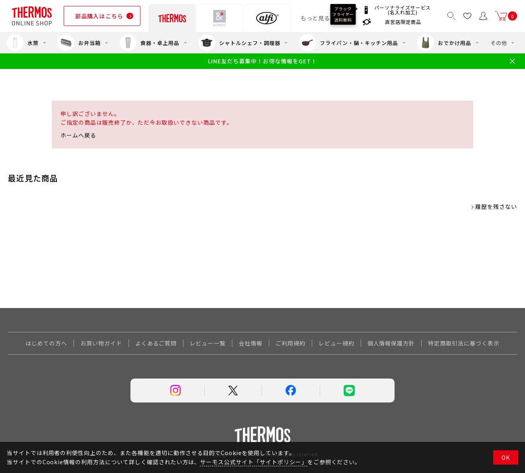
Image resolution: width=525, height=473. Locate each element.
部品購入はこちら (99, 16)
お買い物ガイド (101, 343)
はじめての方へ (46, 343)
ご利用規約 (290, 343)
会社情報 (250, 343)
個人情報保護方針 (391, 343)
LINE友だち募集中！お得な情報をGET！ (262, 61)
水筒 (23, 42)
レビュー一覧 (208, 343)
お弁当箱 (79, 42)
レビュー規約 (336, 343)
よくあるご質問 (156, 343)
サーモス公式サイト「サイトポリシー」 (253, 462)
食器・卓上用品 (149, 42)
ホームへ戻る (78, 135)
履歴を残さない (496, 206)
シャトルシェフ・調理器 (239, 42)
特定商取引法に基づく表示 (464, 343)
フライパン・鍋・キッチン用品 (348, 42)
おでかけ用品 (444, 42)
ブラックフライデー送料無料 (343, 14)
